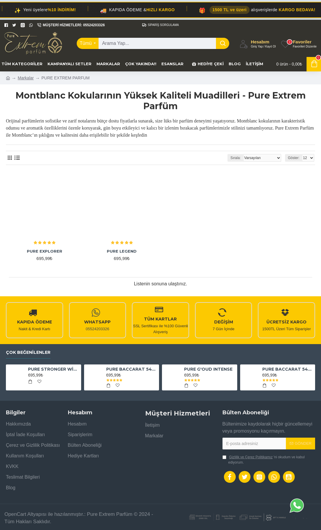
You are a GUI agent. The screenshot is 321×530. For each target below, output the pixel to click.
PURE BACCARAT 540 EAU (287, 369)
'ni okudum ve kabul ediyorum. (263, 459)
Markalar (26, 78)
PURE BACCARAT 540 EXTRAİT (131, 369)
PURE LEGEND (122, 251)
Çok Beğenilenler (28, 352)
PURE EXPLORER (44, 251)
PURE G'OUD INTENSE (208, 369)
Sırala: (235, 158)
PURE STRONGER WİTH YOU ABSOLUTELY (53, 369)
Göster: (293, 158)
